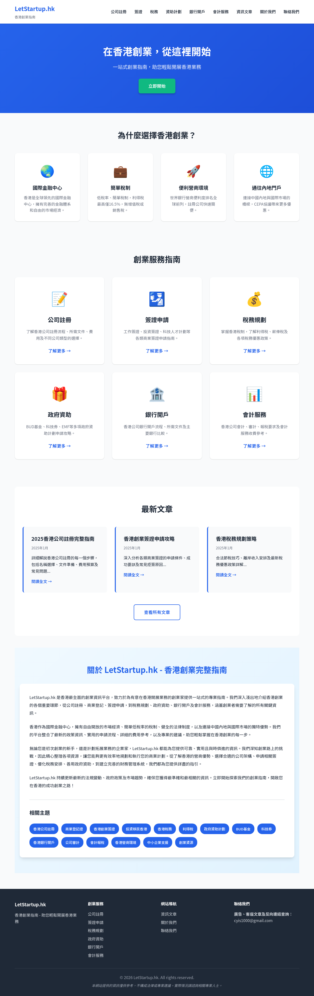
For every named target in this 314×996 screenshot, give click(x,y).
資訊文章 (244, 11)
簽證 (138, 11)
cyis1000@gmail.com (253, 920)
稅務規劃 (96, 930)
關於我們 (268, 11)
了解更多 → (59, 351)
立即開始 (157, 86)
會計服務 (221, 11)
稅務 (154, 11)
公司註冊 (119, 11)
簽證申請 (96, 922)
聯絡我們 (291, 11)
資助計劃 (174, 11)
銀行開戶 (197, 11)
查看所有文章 (157, 612)
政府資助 (96, 939)
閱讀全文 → (41, 581)
